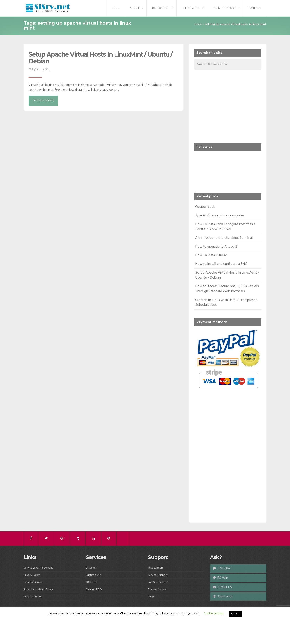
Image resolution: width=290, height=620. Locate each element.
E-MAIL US (222, 587)
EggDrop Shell (94, 575)
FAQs (151, 596)
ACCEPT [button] (235, 614)
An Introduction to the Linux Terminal (224, 238)
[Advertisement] (226, 105)
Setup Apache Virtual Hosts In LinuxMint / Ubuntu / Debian (101, 58)
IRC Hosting (160, 8)
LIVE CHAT (222, 568)
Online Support (224, 8)
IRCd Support (155, 568)
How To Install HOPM (211, 255)
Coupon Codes (32, 596)
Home (198, 24)
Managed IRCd (94, 589)
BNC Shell (91, 568)
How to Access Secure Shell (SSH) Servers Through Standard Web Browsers (227, 288)
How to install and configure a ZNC (221, 264)
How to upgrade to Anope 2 (216, 246)
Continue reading (43, 100)
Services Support (158, 575)
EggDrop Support (158, 582)
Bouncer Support (158, 589)
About (135, 8)
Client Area (190, 8)
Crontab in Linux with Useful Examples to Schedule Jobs (226, 302)
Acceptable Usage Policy (38, 589)
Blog (116, 8)
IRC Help (220, 577)
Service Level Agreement (38, 568)
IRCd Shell (91, 582)
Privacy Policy (32, 575)
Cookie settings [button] (214, 613)
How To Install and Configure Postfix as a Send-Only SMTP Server (225, 226)
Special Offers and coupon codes (219, 215)
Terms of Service (33, 582)
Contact (254, 8)
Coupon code (205, 207)
